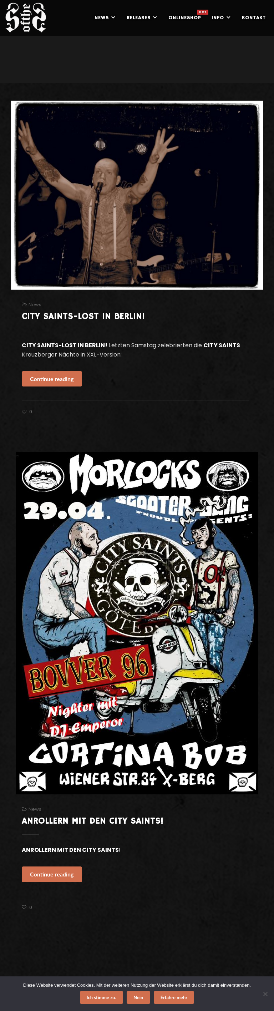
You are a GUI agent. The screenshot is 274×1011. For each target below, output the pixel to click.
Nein (138, 997)
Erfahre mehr (174, 997)
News (35, 304)
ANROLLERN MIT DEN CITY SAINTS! (92, 821)
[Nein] (265, 993)
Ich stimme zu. (101, 997)
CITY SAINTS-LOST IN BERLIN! (83, 316)
